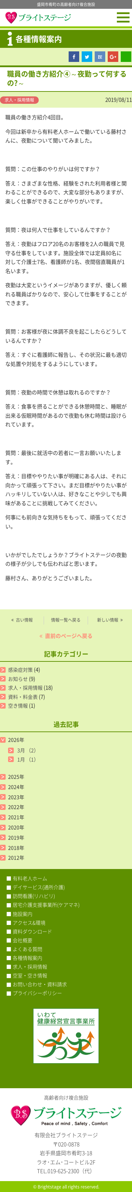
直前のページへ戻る (69, 636)
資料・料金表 (23, 696)
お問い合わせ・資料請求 (40, 984)
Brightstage (49, 1187)
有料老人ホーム (30, 878)
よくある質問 (27, 948)
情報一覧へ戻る (66, 620)
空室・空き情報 (30, 975)
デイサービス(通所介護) (39, 886)
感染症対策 (20, 669)
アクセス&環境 (29, 922)
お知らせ (18, 678)
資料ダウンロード (32, 931)
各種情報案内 (27, 957)
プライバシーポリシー (37, 992)
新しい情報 (107, 620)
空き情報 (18, 705)
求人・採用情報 (19, 100)
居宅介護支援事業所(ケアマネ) (46, 904)
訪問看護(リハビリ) (34, 895)
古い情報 (24, 620)
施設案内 (22, 913)
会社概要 (22, 940)
